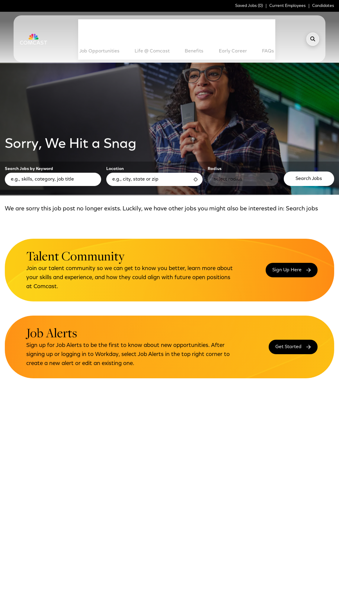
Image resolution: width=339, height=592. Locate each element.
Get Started (288, 295)
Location (115, 118)
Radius (215, 118)
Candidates (323, 6)
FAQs (254, 22)
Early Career (219, 25)
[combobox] (154, 128)
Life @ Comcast (152, 25)
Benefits (193, 22)
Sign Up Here (287, 218)
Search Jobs (309, 127)
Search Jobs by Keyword (29, 118)
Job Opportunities (111, 25)
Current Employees (287, 6)
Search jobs (302, 158)
